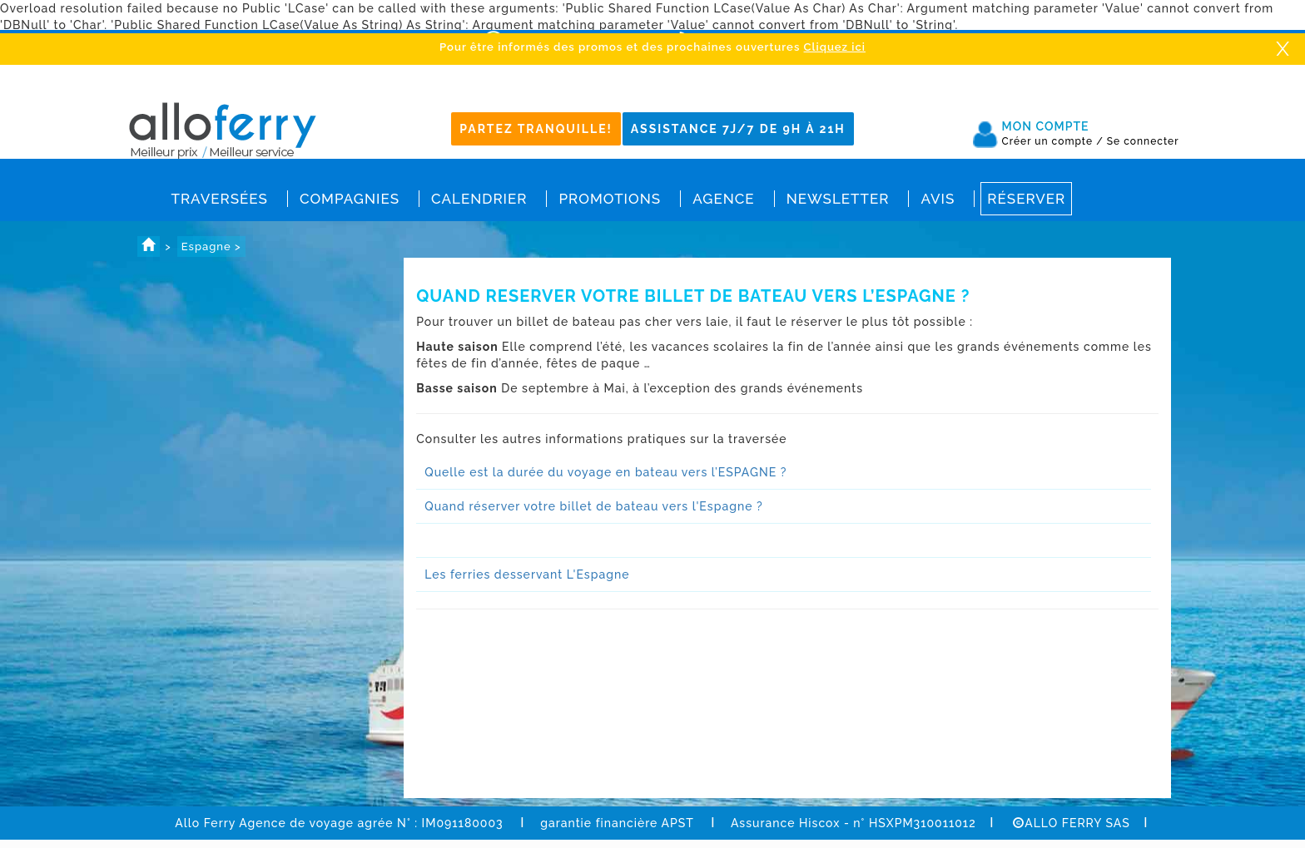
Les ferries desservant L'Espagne (526, 574)
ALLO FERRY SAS (1071, 823)
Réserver (1026, 198)
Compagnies (349, 198)
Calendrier (479, 198)
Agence (723, 198)
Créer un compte (1053, 141)
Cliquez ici (835, 47)
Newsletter (838, 198)
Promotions (609, 198)
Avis (937, 198)
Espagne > (211, 246)
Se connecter (1143, 141)
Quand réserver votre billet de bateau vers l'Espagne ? (593, 506)
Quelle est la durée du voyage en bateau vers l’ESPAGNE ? (605, 472)
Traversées (219, 198)
